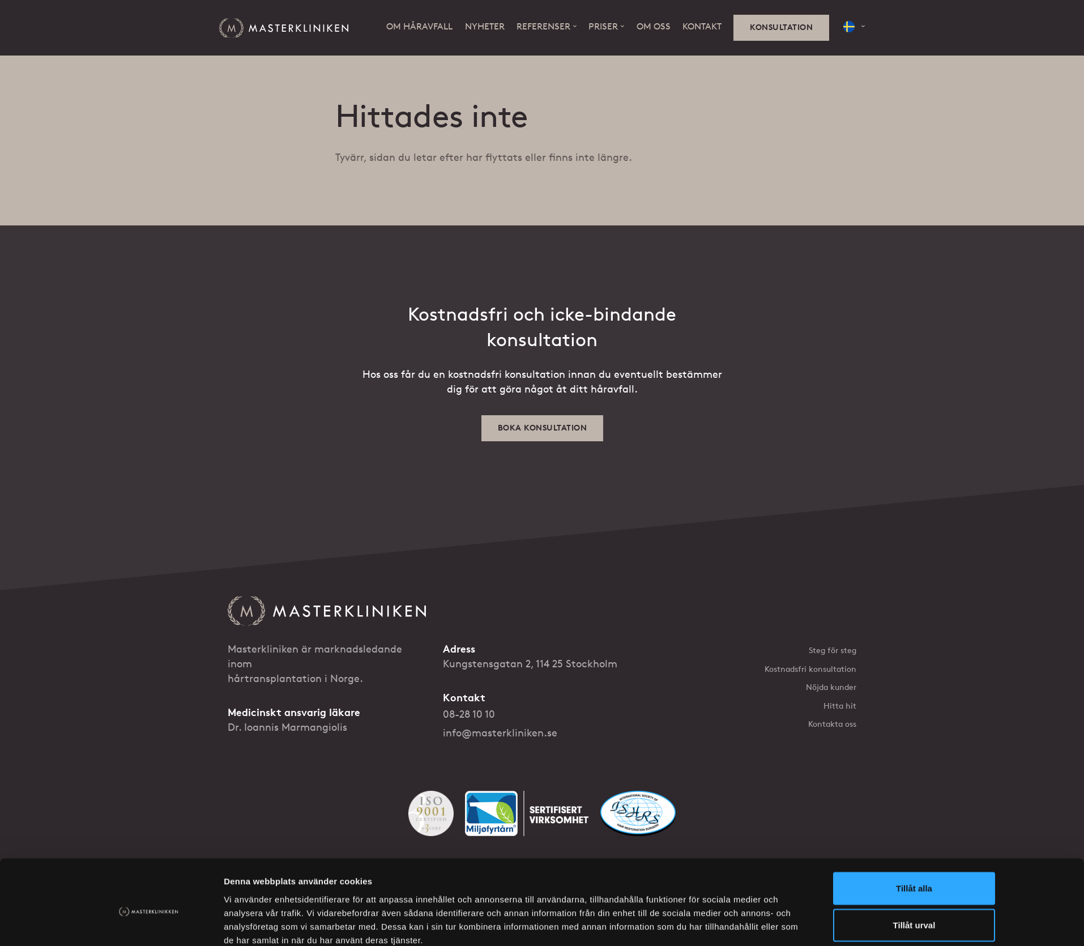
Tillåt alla (914, 741)
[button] (854, 27)
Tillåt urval (914, 778)
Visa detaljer (690, 830)
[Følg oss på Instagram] (851, 896)
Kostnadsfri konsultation (810, 669)
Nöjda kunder (831, 687)
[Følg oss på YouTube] (825, 896)
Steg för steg (832, 650)
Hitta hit (839, 706)
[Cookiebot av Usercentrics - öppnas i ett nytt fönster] (148, 830)
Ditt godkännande (501, 896)
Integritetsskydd (352, 896)
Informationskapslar (425, 896)
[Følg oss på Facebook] (799, 896)
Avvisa (914, 815)
